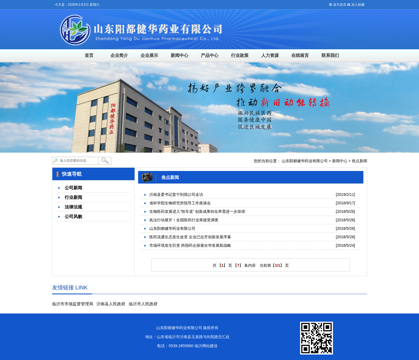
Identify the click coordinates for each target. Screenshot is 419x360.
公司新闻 (73, 187)
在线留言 (300, 55)
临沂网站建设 (206, 346)
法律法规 (73, 207)
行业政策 (240, 55)
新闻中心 (179, 55)
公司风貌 (73, 216)
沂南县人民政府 (110, 303)
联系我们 (330, 55)
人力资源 (270, 55)
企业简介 (119, 55)
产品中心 (209, 55)
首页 (89, 55)
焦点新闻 (359, 161)
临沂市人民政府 (143, 303)
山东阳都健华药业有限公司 (305, 161)
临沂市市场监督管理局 (72, 303)
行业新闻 (73, 197)
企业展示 (149, 55)
